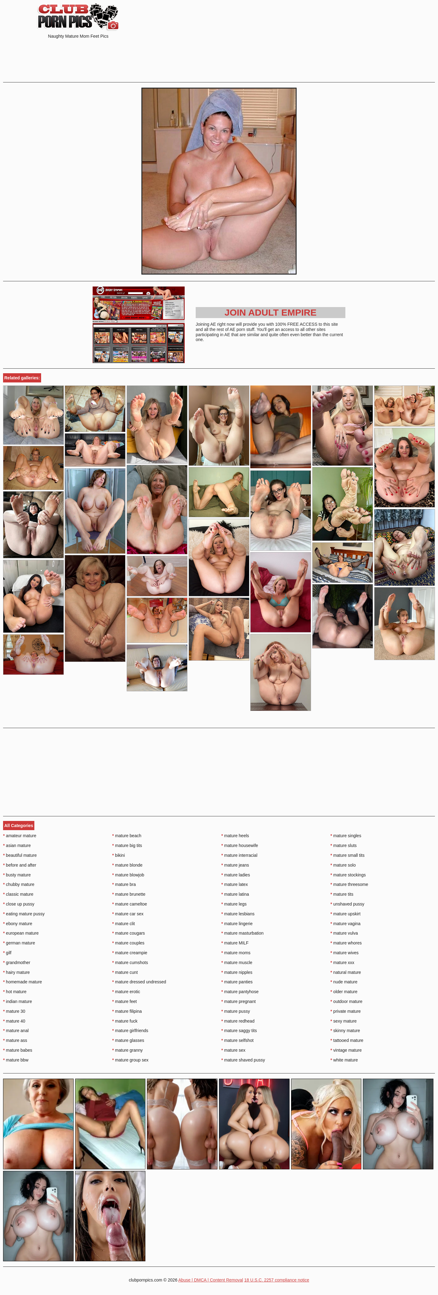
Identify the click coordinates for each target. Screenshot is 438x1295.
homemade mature (22, 981)
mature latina (235, 894)
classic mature (18, 894)
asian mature (17, 845)
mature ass (15, 1040)
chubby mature (18, 884)
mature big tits (127, 845)
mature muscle (236, 962)
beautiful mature (20, 855)
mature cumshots (130, 962)
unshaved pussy (347, 904)
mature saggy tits (239, 1030)
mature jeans (235, 865)
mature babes (17, 1050)
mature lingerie (237, 923)
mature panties (237, 981)
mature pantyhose (240, 991)
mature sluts (343, 845)
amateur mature (19, 835)
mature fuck (124, 1021)
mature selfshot (237, 1040)
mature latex (234, 884)
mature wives (344, 952)
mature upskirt (345, 913)
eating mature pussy (23, 913)
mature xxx (342, 962)
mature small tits (347, 855)
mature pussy (235, 1011)
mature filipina (127, 1011)
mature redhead (238, 1021)
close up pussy (18, 904)
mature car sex (128, 913)
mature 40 (14, 1021)
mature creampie (129, 952)
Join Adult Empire (271, 312)
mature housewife (239, 845)
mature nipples (236, 972)
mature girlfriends (130, 1030)
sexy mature (343, 1021)
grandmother (16, 962)
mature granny (127, 1050)
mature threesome (349, 884)
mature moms (236, 952)
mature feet (124, 1001)
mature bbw (16, 1060)
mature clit (123, 923)
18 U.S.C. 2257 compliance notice (276, 1280)
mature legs (234, 904)
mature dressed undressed (139, 981)
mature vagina (345, 923)
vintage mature (346, 1050)
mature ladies (235, 874)
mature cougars (128, 933)
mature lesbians (238, 913)
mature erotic (126, 991)
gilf (7, 952)
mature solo (343, 865)
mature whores (346, 942)
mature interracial (239, 855)
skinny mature (345, 1030)
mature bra (124, 884)
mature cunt (125, 972)
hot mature (14, 991)
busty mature (17, 874)
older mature (343, 991)
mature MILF (235, 942)
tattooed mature (346, 1040)
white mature (344, 1060)
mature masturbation (242, 933)
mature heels (235, 835)
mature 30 (14, 1011)
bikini (118, 855)
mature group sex (130, 1060)
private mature (345, 1011)
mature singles (345, 835)
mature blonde (127, 865)
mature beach (126, 835)
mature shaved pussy (243, 1060)
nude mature (343, 981)
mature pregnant (238, 1001)
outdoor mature (346, 1001)
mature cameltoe (129, 904)
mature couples (128, 942)
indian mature (17, 1001)
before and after (19, 865)
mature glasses (128, 1040)
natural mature (345, 972)
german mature (19, 942)
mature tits (341, 894)
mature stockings (348, 874)
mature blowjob (128, 874)
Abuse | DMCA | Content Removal (210, 1280)
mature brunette (128, 894)
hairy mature (16, 972)
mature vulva (344, 933)
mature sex (233, 1050)
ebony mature (17, 923)
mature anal (16, 1030)
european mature (21, 933)
